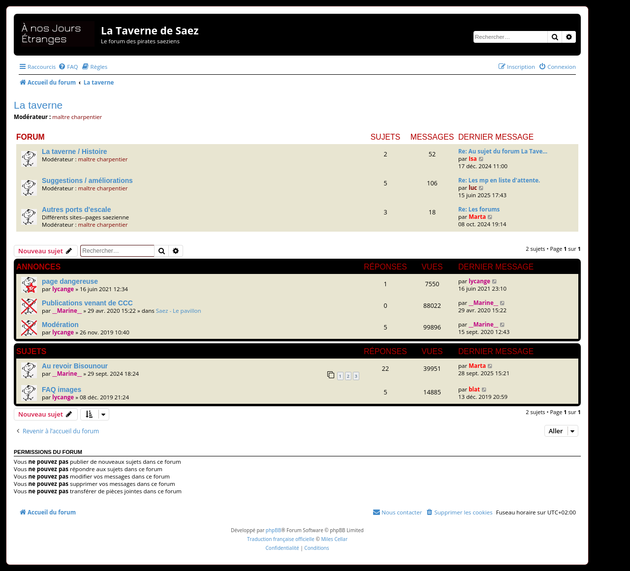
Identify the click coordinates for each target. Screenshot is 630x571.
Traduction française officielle (281, 539)
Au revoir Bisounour (75, 366)
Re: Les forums (479, 209)
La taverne (38, 105)
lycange (63, 289)
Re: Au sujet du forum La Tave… (502, 151)
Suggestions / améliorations (87, 180)
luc (473, 187)
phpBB (273, 530)
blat (474, 389)
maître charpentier (77, 116)
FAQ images (61, 389)
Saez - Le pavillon (178, 310)
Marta (477, 216)
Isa (473, 158)
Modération (60, 325)
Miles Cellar (334, 539)
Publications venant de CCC (87, 303)
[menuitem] (68, 66)
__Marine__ (67, 310)
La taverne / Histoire (74, 151)
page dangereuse (70, 281)
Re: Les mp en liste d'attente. (499, 180)
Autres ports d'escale (76, 209)
